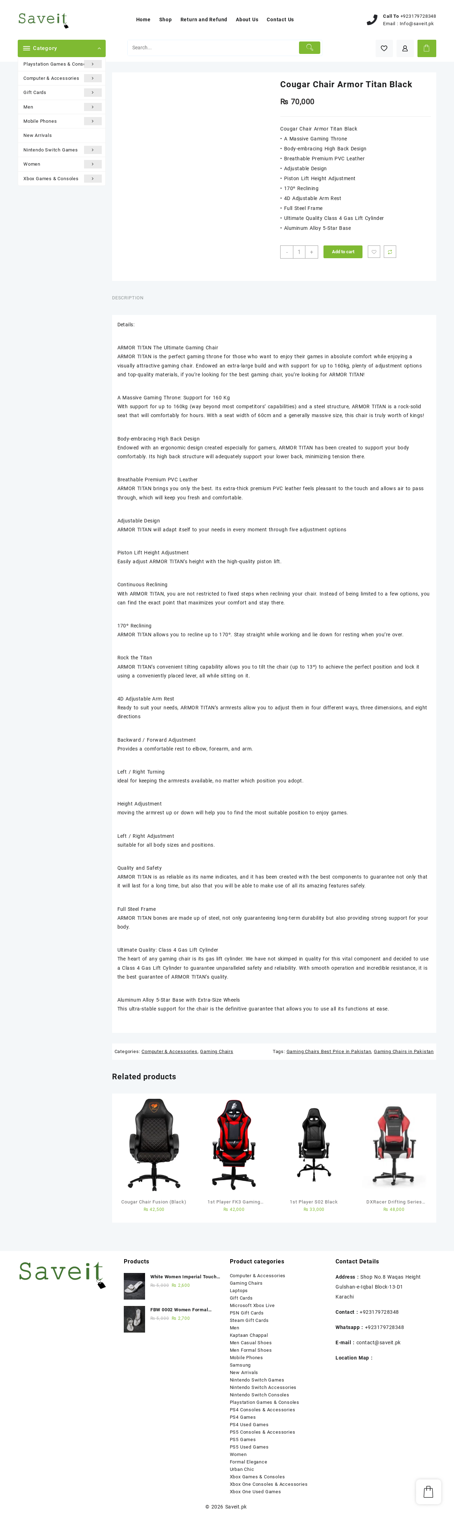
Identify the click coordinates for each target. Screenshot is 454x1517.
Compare (390, 251)
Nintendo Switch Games (62, 150)
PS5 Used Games (249, 1447)
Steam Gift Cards (249, 1320)
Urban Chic (242, 1469)
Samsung (240, 1365)
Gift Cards (62, 92)
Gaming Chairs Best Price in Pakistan (329, 1051)
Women (62, 164)
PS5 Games (243, 1439)
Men (62, 107)
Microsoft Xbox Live (252, 1305)
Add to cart (343, 251)
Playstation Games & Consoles (62, 64)
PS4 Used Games (249, 1424)
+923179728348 (418, 16)
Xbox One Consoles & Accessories (269, 1484)
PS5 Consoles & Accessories (262, 1432)
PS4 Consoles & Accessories (262, 1409)
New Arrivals (37, 135)
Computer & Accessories (62, 78)
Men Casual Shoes (251, 1342)
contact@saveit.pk (378, 1342)
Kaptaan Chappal (249, 1335)
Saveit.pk (236, 1507)
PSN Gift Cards (247, 1313)
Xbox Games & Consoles (62, 179)
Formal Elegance (248, 1462)
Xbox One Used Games (255, 1491)
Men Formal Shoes (251, 1350)
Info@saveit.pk (417, 23)
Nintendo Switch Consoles (259, 1394)
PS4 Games (243, 1417)
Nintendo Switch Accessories (263, 1387)
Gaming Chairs (216, 1051)
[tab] (130, 298)
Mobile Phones (62, 121)
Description (128, 297)
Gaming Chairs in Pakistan (404, 1051)
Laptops (239, 1290)
